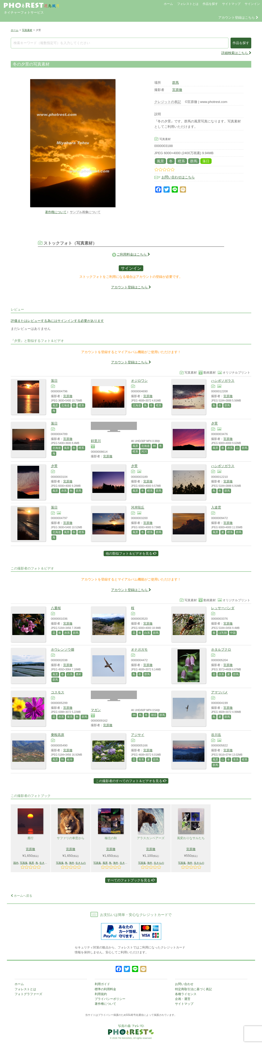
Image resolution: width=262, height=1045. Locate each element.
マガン (96, 710)
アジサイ (137, 735)
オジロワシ (139, 381)
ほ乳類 (223, 632)
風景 (160, 161)
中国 (233, 632)
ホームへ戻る (21, 896)
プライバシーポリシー (110, 999)
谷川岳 (216, 735)
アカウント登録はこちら (238, 17)
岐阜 (70, 759)
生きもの (44, 862)
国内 (15, 862)
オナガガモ (139, 649)
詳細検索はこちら (236, 53)
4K (154, 445)
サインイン (252, 4)
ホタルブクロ (221, 649)
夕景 (214, 423)
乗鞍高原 (57, 735)
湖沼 (153, 714)
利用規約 (101, 994)
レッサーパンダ (222, 608)
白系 (147, 632)
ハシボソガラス (222, 381)
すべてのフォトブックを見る (131, 880)
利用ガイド (102, 984)
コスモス (57, 692)
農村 (78, 674)
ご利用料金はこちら (133, 254)
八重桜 (56, 608)
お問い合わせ (184, 984)
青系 (141, 759)
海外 (71, 862)
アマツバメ (219, 692)
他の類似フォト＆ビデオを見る (131, 553)
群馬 (175, 83)
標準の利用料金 (105, 989)
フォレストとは (188, 4)
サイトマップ (231, 4)
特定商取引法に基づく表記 (193, 989)
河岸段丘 (137, 507)
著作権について (56, 212)
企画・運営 (182, 999)
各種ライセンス (185, 994)
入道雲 (216, 507)
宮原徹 (177, 90)
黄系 (70, 716)
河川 (144, 451)
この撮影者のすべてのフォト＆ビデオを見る (131, 781)
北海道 (65, 405)
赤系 (230, 447)
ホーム (168, 4)
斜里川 (96, 441)
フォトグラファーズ (28, 994)
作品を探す (210, 4)
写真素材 (27, 30)
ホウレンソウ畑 (62, 649)
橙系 (181, 161)
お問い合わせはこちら (178, 177)
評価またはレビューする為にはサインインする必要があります (57, 321)
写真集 (24, 862)
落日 (206, 161)
